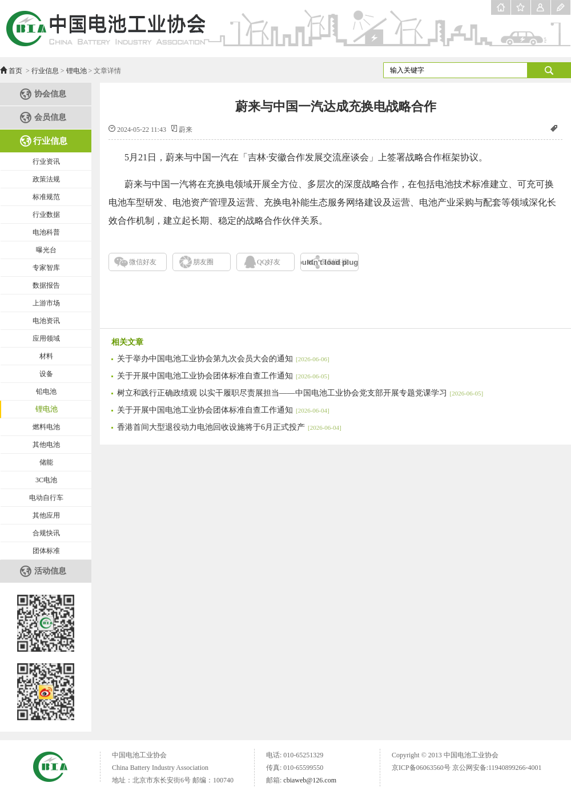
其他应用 (46, 515)
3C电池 (46, 480)
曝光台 (46, 250)
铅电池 (46, 392)
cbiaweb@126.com (309, 780)
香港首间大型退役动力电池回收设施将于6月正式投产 (229, 427)
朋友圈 (203, 262)
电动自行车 (46, 498)
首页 (15, 71)
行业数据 (46, 215)
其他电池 (46, 445)
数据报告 (46, 285)
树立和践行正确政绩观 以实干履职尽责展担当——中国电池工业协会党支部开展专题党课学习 (300, 393)
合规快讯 (46, 533)
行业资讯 (46, 162)
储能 (46, 462)
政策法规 (46, 179)
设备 (46, 374)
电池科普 (46, 232)
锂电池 (76, 71)
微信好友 (142, 262)
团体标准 (46, 551)
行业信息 (45, 71)
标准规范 (46, 197)
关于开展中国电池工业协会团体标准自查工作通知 (223, 376)
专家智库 (46, 268)
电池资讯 (46, 321)
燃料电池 (46, 427)
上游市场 (46, 303)
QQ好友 (268, 262)
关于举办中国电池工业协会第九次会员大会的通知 (223, 358)
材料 (46, 356)
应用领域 (46, 338)
